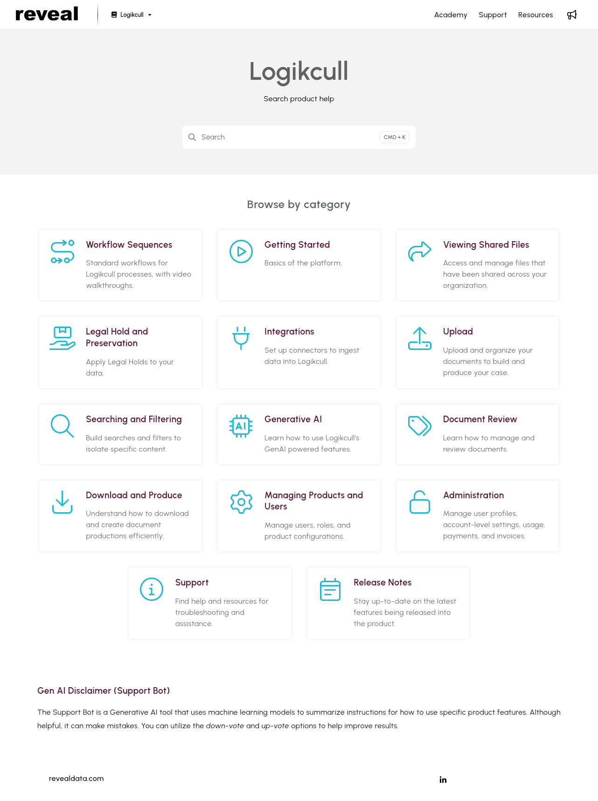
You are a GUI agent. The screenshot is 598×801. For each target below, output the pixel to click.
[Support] (493, 15)
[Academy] (451, 15)
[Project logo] (47, 15)
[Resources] (535, 15)
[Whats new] (571, 14)
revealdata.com (76, 778)
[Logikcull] (130, 15)
